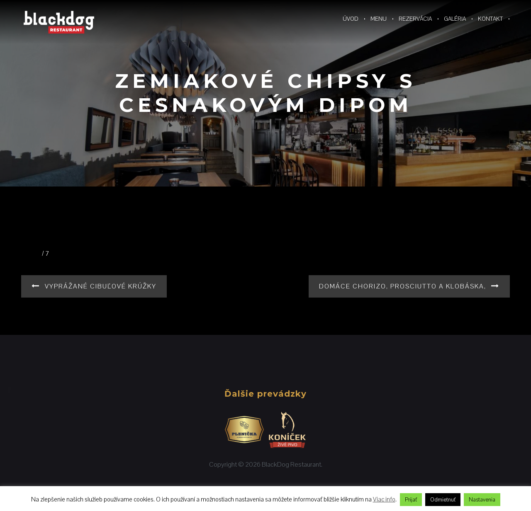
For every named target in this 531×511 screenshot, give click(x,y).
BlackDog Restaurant (291, 464)
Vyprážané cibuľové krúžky (100, 286)
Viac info (384, 499)
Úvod (350, 18)
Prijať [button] (411, 499)
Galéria (455, 18)
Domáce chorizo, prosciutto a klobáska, (402, 286)
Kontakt (490, 18)
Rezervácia (415, 18)
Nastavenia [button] (482, 499)
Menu (378, 18)
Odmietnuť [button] (442, 499)
